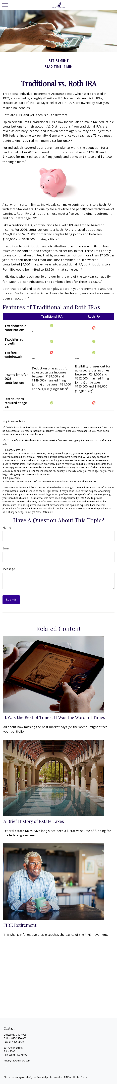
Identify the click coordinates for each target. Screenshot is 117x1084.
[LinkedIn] (6, 1066)
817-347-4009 (18, 1038)
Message (9, 569)
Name (7, 528)
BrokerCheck (80, 1077)
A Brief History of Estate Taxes (33, 821)
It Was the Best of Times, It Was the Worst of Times (54, 717)
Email (6, 548)
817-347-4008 (18, 1034)
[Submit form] (11, 599)
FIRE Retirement (19, 925)
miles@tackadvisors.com (17, 1060)
